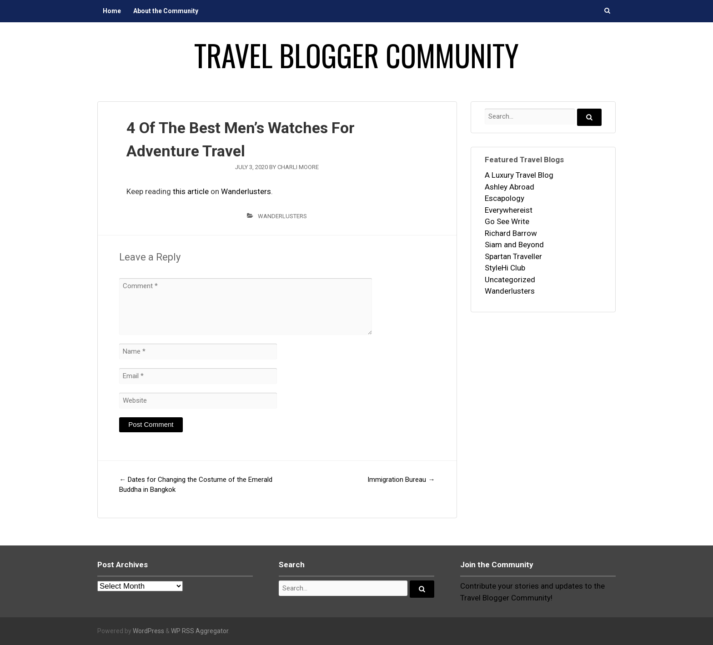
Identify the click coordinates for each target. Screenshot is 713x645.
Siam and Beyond (514, 244)
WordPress (148, 631)
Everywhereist (508, 210)
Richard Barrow (511, 233)
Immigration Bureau (401, 479)
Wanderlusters (246, 191)
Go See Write (507, 221)
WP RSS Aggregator (199, 631)
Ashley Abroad (509, 186)
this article (191, 191)
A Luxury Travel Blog (519, 175)
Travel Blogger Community (356, 55)
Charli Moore (298, 167)
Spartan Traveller (513, 256)
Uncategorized (510, 279)
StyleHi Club (505, 267)
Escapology (504, 198)
